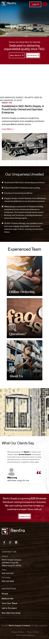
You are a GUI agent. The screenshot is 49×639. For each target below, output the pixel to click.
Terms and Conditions (25, 635)
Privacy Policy (17, 632)
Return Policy (33, 632)
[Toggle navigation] (44, 4)
